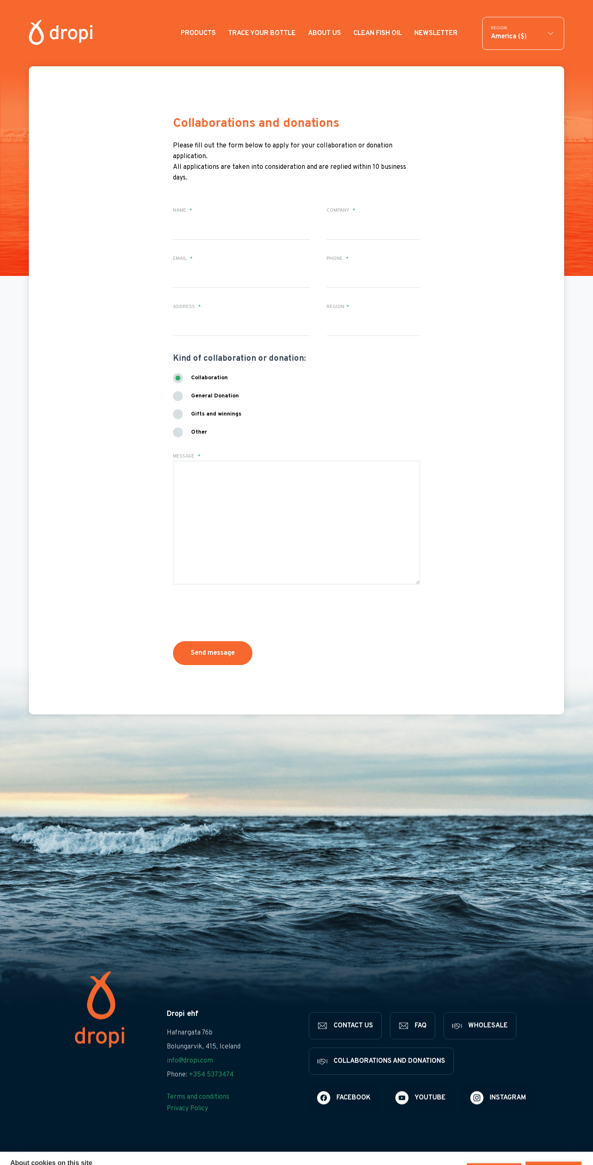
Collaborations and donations (256, 123)
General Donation (215, 395)
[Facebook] (344, 1110)
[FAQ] (412, 1038)
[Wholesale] (480, 1038)
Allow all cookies (553, 1146)
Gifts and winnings (216, 414)
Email (183, 258)
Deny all (494, 1146)
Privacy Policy (187, 1121)
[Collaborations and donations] (381, 1074)
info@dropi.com (190, 1073)
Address (187, 306)
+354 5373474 (211, 1087)
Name (182, 210)
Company (341, 210)
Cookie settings (436, 1146)
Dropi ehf (182, 1027)
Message (187, 456)
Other (199, 432)
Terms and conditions (198, 1110)
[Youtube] (420, 1110)
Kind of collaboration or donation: (239, 358)
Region (338, 306)
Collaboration (209, 377)
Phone (338, 258)
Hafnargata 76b (189, 1045)
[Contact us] (345, 1038)
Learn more (63, 1154)
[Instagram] (498, 1110)
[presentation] (235, 613)
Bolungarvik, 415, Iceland (203, 1059)
